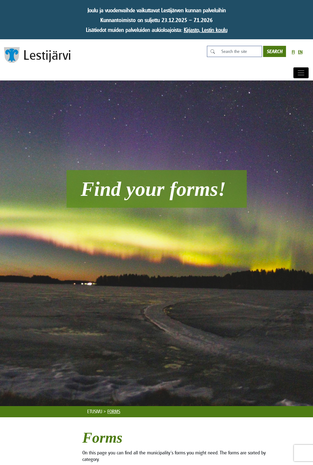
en (300, 52)
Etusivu (94, 411)
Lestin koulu (214, 30)
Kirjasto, (193, 30)
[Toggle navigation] (301, 72)
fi (293, 52)
